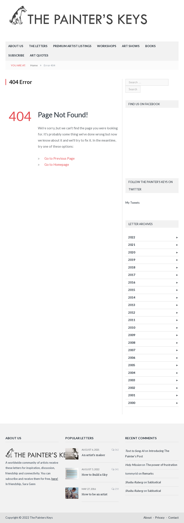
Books (150, 46)
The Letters (38, 46)
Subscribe (16, 55)
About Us (15, 46)
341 (115, 469)
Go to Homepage (56, 164)
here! (54, 478)
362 (115, 449)
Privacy (160, 517)
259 (115, 488)
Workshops (106, 46)
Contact (173, 517)
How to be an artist (94, 494)
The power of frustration (161, 465)
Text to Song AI (134, 451)
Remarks (148, 473)
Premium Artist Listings (72, 46)
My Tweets (132, 202)
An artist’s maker (93, 455)
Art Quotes (39, 55)
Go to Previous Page (59, 158)
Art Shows (131, 46)
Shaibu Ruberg (134, 482)
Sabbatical (154, 482)
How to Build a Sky (95, 475)
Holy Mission (133, 465)
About (147, 517)
